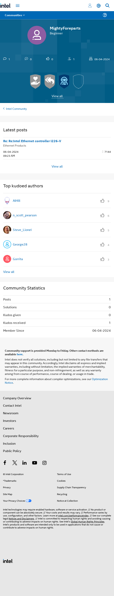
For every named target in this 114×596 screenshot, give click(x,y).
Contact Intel (12, 405)
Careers (8, 428)
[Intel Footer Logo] (8, 560)
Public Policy (12, 450)
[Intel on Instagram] (44, 463)
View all (57, 96)
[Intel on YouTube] (34, 463)
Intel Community (16, 108)
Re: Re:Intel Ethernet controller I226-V (32, 141)
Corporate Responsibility (21, 435)
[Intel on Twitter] (14, 463)
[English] (99, 5)
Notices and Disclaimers (21, 518)
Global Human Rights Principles (87, 521)
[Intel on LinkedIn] (24, 463)
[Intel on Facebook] (4, 463)
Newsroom (10, 413)
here (20, 354)
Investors (9, 420)
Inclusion (9, 443)
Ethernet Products (14, 145)
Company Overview (17, 398)
